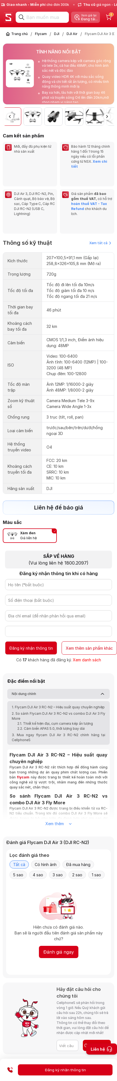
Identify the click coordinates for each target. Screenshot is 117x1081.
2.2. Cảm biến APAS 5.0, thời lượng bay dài (51, 708)
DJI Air (72, 34)
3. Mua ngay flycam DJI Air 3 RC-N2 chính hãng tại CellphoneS (58, 717)
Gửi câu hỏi (96, 1025)
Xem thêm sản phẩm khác (89, 628)
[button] (107, 116)
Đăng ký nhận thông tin (31, 628)
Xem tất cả (100, 223)
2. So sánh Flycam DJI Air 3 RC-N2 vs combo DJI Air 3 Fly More (58, 696)
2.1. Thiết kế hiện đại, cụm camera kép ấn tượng (55, 703)
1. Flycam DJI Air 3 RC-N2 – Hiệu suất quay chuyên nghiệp (58, 687)
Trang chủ (19, 34)
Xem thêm (58, 804)
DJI (56, 34)
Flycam (41, 34)
